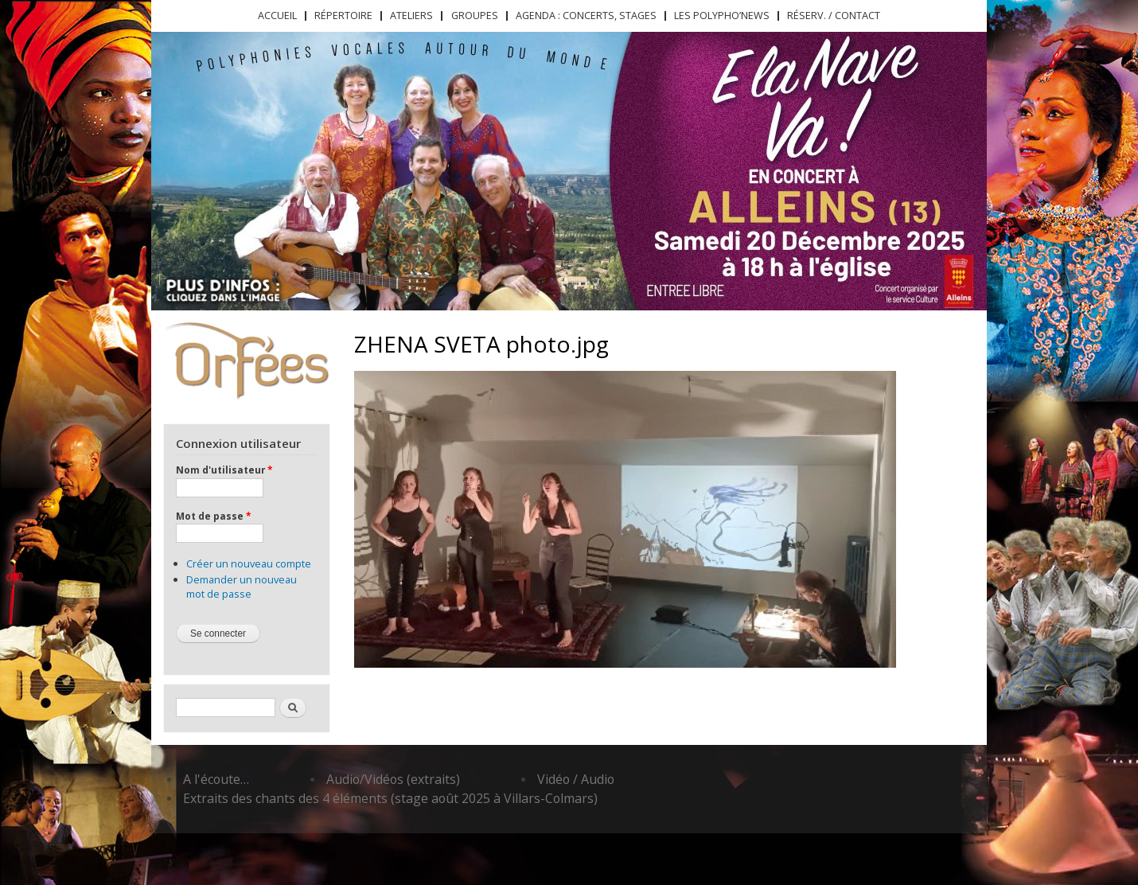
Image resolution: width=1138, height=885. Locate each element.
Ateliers (411, 15)
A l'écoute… (216, 779)
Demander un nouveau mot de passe (241, 586)
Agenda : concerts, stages (586, 15)
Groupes (474, 15)
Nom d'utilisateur (224, 469)
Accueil (277, 15)
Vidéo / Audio (575, 779)
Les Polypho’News (722, 15)
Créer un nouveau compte (248, 563)
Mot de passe (213, 515)
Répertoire (343, 15)
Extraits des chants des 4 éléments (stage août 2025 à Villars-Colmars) (390, 798)
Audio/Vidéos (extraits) (393, 779)
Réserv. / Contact (833, 15)
